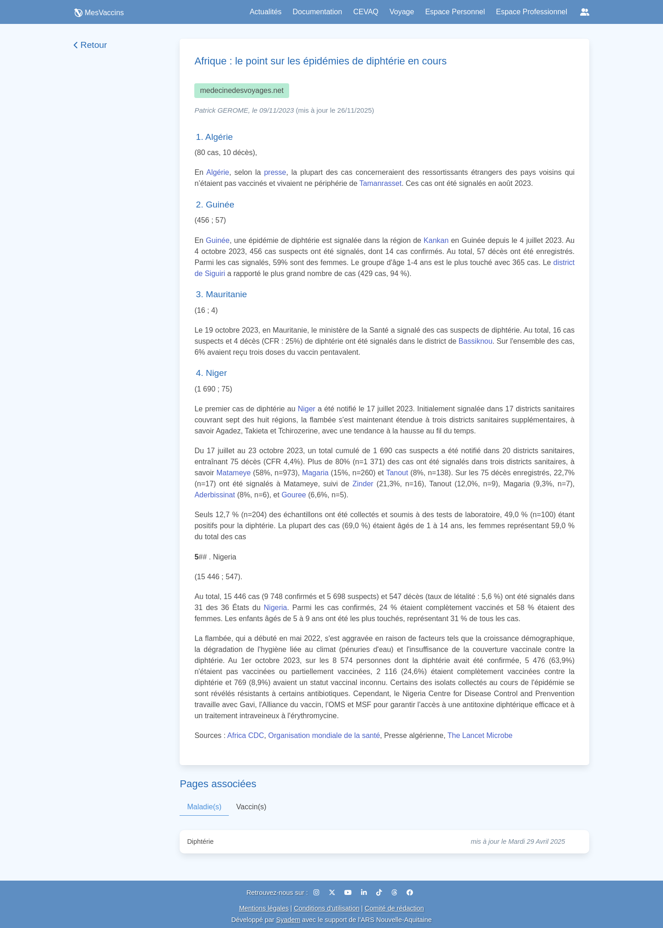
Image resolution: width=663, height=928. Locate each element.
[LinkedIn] (364, 892)
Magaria (315, 473)
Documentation (318, 12)
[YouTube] (349, 892)
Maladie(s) (204, 807)
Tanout (397, 473)
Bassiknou (476, 341)
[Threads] (395, 892)
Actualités (265, 12)
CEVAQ (365, 12)
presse (275, 172)
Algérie (217, 172)
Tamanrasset (381, 183)
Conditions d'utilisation (327, 908)
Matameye (233, 473)
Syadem (288, 919)
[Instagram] (317, 892)
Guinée (218, 240)
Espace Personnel (455, 12)
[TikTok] (380, 892)
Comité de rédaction (394, 908)
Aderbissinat (214, 495)
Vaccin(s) (251, 807)
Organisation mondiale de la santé (324, 735)
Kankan (436, 240)
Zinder (363, 484)
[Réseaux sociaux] (585, 12)
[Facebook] (410, 892)
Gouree (293, 495)
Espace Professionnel (531, 12)
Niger (306, 409)
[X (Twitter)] (333, 892)
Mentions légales (264, 908)
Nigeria (275, 607)
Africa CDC (245, 735)
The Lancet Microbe (480, 735)
